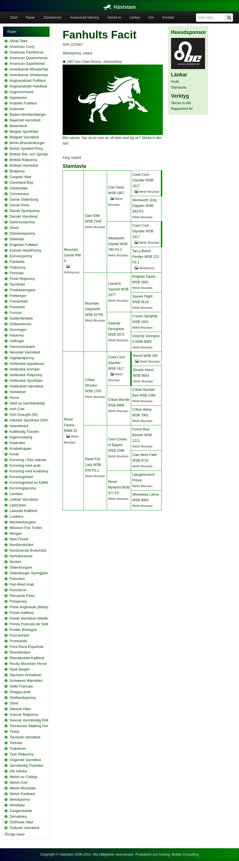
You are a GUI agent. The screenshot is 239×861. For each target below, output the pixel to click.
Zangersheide (21, 811)
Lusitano (17, 516)
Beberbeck (18, 126)
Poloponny (18, 601)
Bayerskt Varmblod (25, 120)
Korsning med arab (25, 465)
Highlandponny (22, 358)
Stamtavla (178, 87)
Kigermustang (21, 437)
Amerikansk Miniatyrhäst (29, 69)
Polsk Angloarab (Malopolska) (34, 607)
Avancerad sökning (84, 18)
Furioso (16, 312)
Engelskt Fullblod (24, 245)
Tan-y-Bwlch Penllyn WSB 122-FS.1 (146, 256)
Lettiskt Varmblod (24, 499)
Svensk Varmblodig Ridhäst (32, 720)
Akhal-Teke (18, 41)
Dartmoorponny (22, 222)
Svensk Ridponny (24, 714)
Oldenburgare (21, 567)
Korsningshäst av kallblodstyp (34, 482)
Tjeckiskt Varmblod (24, 737)
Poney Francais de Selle (30, 624)
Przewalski (18, 641)
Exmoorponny (21, 256)
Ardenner (16, 109)
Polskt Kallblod (22, 613)
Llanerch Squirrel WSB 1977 (118, 289)
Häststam (119, 7)
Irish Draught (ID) (24, 414)
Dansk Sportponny (25, 211)
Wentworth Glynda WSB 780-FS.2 (118, 244)
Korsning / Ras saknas (28, 460)
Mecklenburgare (23, 522)
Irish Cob (17, 409)
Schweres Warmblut (26, 680)
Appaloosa (18, 97)
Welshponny (20, 799)
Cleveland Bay (21, 182)
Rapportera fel (182, 109)
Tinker (14, 731)
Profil (175, 82)
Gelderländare (21, 318)
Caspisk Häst (20, 177)
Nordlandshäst (21, 545)
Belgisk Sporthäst (24, 131)
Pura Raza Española (26, 646)
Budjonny (17, 171)
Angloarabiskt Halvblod (28, 86)
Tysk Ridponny (21, 754)
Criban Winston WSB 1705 (93, 385)
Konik (14, 454)
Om (151, 18)
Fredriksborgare (23, 290)
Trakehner (17, 748)
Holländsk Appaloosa (27, 363)
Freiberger (18, 296)
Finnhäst (17, 273)
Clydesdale (19, 188)
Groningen (18, 329)
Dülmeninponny (22, 233)
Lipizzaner (18, 505)
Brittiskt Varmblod (24, 165)
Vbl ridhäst (18, 771)
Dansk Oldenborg (24, 199)
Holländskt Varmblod (26, 386)
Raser (30, 18)
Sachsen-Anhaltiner (26, 675)
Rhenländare (20, 652)
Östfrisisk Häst (21, 822)
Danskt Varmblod (24, 216)
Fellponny (17, 267)
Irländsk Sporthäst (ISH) (29, 420)
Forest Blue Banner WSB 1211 (142, 435)
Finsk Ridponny (22, 279)
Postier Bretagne (23, 629)
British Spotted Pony (26, 148)
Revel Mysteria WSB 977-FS (119, 487)
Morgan (16, 533)
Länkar (134, 18)
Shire (14, 703)
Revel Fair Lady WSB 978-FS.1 (93, 464)
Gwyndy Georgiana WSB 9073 (116, 329)
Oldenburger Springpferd (30, 573)
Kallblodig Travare (24, 431)
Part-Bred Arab (22, 584)
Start (13, 18)
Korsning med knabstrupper (32, 471)
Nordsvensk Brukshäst (28, 550)
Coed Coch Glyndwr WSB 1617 (142, 180)
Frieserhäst (19, 301)
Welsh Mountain (23, 788)
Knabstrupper (21, 448)
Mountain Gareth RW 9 (72, 255)
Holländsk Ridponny (26, 375)
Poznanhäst (19, 635)
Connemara (19, 194)
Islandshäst (19, 426)
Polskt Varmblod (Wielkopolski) (35, 618)
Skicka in (114, 18)
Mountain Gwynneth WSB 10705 (94, 309)
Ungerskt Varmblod (25, 760)
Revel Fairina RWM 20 (70, 425)
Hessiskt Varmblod (25, 352)
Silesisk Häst (20, 709)
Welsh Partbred (22, 794)
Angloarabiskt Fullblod (27, 80)
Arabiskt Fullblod (23, 103)
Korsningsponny (23, 488)
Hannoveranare (22, 346)
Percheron (18, 590)
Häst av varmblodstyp (27, 403)
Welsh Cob (18, 782)
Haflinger (17, 341)
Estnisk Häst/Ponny (26, 250)
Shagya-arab (20, 692)
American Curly (22, 46)
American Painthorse (26, 52)
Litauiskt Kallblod (23, 511)
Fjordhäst (17, 284)
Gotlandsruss (20, 324)
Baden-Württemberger (28, 114)
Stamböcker (52, 18)
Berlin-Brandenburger (27, 143)
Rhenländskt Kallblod (27, 658)
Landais (16, 494)
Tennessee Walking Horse (30, 726)
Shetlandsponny (23, 697)
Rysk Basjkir (20, 669)
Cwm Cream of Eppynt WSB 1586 (117, 445)
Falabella (17, 262)
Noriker (16, 562)
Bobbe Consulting (185, 854)
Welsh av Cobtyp (23, 777)
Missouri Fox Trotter (26, 528)
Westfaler (17, 805)
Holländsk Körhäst (25, 369)
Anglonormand (21, 92)
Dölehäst (17, 239)
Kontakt (168, 18)
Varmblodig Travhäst (26, 765)
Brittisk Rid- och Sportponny (32, 154)
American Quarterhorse (28, 58)
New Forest (19, 539)
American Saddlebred (27, 63)
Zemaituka (18, 816)
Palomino (17, 579)
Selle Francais (21, 686)
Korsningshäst (21, 477)
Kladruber (17, 443)
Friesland (17, 307)
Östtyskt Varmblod (24, 828)
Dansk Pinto (19, 205)
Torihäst (15, 743)
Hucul (14, 397)
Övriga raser (15, 834)
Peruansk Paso (22, 596)
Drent (14, 228)
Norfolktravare (21, 556)
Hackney (17, 335)
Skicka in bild (181, 103)
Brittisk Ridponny (23, 160)
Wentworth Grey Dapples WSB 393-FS (144, 205)
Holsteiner (18, 392)
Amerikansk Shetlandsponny (32, 75)
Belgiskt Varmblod (24, 137)
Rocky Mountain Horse (28, 663)
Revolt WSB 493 (145, 356)
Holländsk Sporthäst (26, 380)
